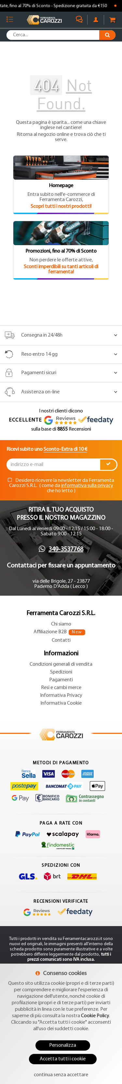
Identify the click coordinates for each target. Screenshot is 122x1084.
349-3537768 (65, 549)
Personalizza (62, 1045)
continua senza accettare (61, 1075)
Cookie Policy (95, 1015)
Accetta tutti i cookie (63, 1059)
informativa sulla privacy (87, 485)
